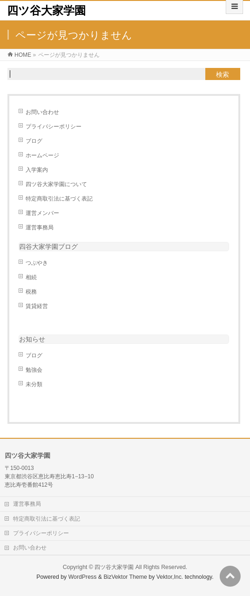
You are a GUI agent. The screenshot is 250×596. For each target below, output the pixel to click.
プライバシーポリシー (53, 126)
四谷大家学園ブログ (48, 246)
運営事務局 (40, 227)
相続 (31, 277)
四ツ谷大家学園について (56, 184)
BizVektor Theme (125, 577)
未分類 (34, 384)
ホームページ (42, 155)
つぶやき (37, 263)
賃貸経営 (37, 306)
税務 (31, 291)
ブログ (34, 141)
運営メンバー (42, 213)
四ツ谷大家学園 (46, 10)
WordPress (82, 577)
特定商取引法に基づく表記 (59, 198)
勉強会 (34, 370)
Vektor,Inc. (169, 577)
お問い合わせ (42, 112)
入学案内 (37, 170)
